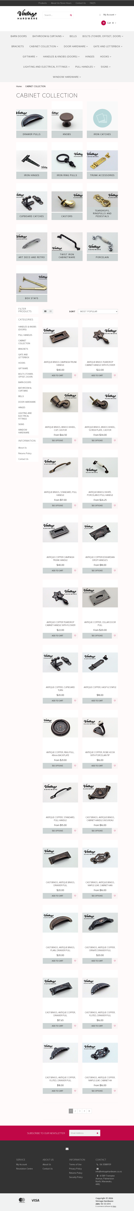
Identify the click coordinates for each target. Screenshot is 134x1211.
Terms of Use (75, 1164)
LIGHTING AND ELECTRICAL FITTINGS (46, 66)
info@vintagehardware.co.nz (107, 1170)
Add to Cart (57, 375)
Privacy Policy (75, 1168)
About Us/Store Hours (61, 3)
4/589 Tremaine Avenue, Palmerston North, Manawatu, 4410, (105, 1179)
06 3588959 (103, 1164)
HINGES (89, 56)
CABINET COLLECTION (44, 46)
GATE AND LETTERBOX (107, 46)
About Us (22, 448)
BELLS (73, 36)
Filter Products (25, 310)
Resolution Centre (24, 1168)
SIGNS (106, 66)
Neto (114, 1206)
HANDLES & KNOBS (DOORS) (61, 56)
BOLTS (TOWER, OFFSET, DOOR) (102, 36)
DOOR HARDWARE (76, 46)
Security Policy (76, 1177)
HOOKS (105, 56)
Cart (108, 23)
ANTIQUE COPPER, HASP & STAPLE (100, 687)
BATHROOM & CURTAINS (48, 36)
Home (19, 86)
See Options (57, 440)
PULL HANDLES (85, 66)
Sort (72, 311)
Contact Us (81, 3)
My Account (107, 14)
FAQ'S (92, 3)
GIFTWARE (30, 56)
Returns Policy (24, 453)
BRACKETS (17, 46)
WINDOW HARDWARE (67, 77)
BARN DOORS (19, 36)
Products (43, 3)
